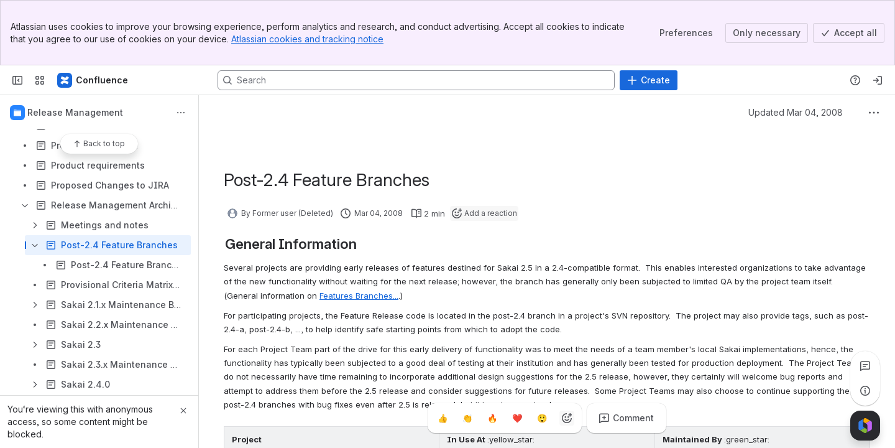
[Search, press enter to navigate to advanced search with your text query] (416, 80)
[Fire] (492, 418)
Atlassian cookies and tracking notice (307, 39)
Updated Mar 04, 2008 (795, 112)
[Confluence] (93, 80)
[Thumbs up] (442, 418)
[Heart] (517, 418)
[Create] (648, 80)
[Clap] (467, 418)
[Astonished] (542, 418)
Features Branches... (358, 296)
